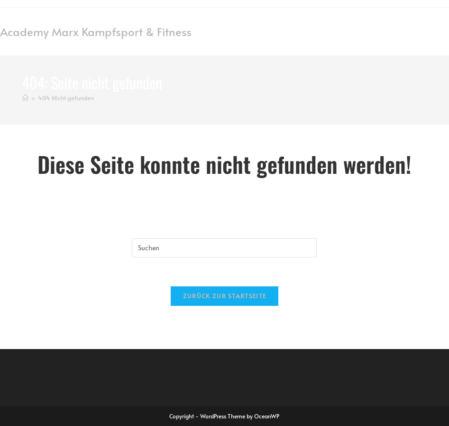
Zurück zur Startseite (224, 296)
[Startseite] (25, 98)
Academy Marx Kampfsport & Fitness (96, 31)
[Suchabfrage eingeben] (224, 247)
